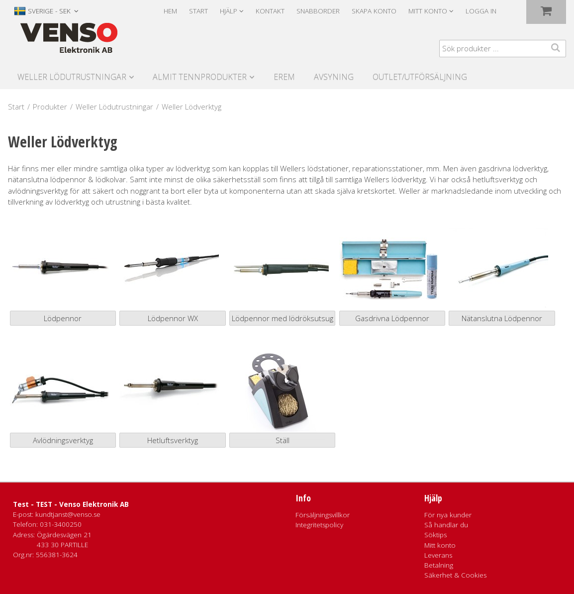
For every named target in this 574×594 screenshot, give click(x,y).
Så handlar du (446, 524)
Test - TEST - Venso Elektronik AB (71, 504)
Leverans (438, 555)
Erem (284, 76)
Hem (170, 10)
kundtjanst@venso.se (67, 514)
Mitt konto (440, 545)
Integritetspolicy (319, 524)
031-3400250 (61, 524)
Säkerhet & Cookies (455, 575)
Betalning (438, 565)
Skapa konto (374, 10)
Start (198, 10)
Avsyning (334, 76)
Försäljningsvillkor (322, 514)
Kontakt (270, 10)
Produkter (50, 107)
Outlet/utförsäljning (420, 76)
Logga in (481, 10)
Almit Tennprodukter (200, 76)
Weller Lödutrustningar (71, 76)
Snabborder (318, 10)
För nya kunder (448, 514)
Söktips (435, 534)
